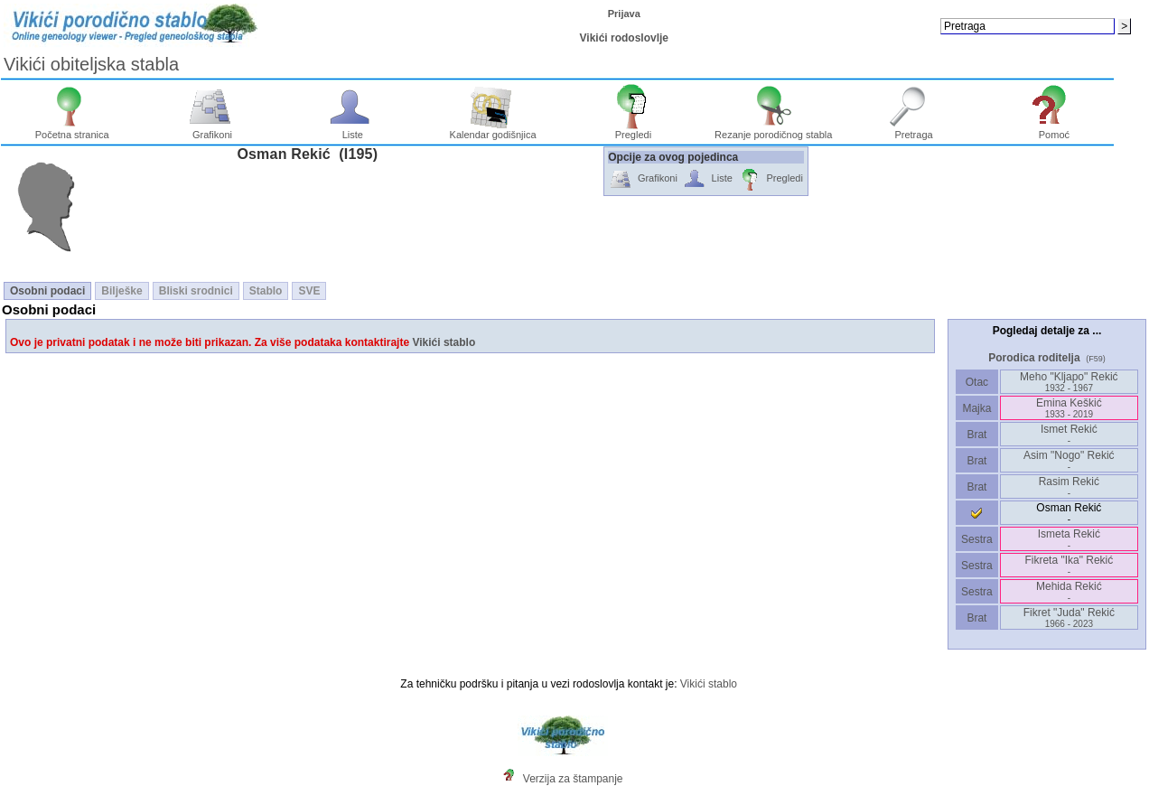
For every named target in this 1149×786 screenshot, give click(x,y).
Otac (976, 382)
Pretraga (913, 130)
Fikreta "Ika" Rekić (1068, 565)
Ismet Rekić (1069, 434)
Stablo (266, 291)
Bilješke (121, 291)
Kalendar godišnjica (493, 130)
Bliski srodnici (196, 291)
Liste (352, 130)
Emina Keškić (1069, 408)
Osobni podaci (47, 291)
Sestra (977, 539)
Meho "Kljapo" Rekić (1069, 381)
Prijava (624, 13)
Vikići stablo (443, 342)
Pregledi (633, 130)
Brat (976, 434)
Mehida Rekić (1069, 591)
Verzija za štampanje (573, 778)
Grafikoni (212, 130)
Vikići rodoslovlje (624, 38)
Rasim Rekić (1069, 486)
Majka (977, 408)
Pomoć (1054, 130)
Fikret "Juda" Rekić (1069, 617)
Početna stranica (72, 130)
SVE (309, 291)
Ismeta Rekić (1069, 539)
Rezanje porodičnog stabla (773, 130)
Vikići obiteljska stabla (91, 64)
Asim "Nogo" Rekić (1069, 460)
